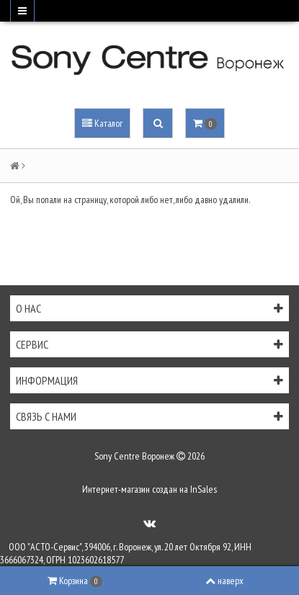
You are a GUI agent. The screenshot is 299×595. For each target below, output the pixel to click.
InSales (203, 489)
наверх (224, 580)
